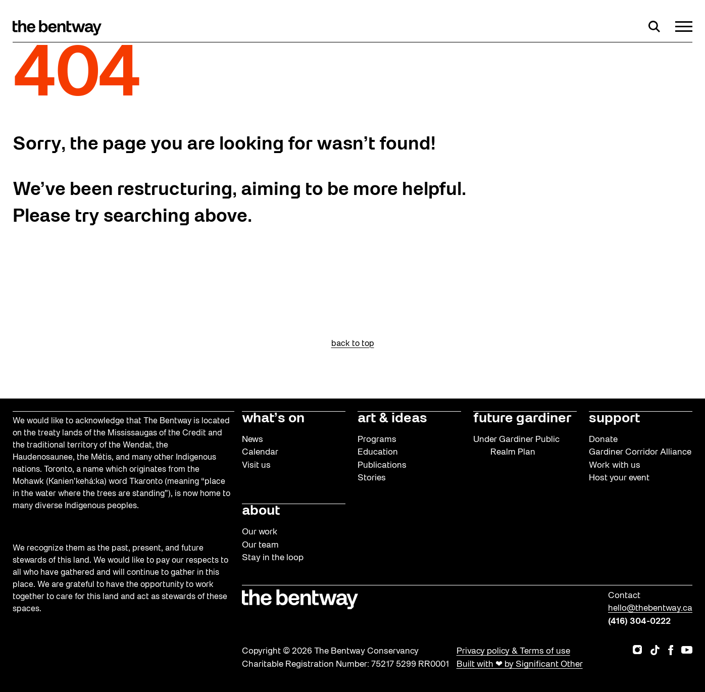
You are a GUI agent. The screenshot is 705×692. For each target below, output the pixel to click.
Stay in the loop (273, 558)
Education (378, 452)
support (614, 419)
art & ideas (392, 419)
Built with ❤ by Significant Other (520, 664)
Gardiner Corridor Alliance (640, 452)
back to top (352, 344)
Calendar (260, 452)
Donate (603, 439)
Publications (382, 465)
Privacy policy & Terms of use (513, 651)
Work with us (614, 465)
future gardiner (522, 419)
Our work (260, 532)
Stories (372, 478)
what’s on (273, 419)
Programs (377, 439)
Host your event (619, 478)
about (261, 511)
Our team (260, 545)
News (252, 439)
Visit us (256, 465)
